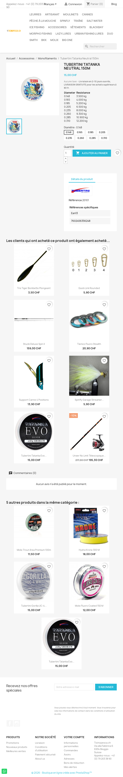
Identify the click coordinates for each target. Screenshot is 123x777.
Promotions (12, 742)
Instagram (17, 723)
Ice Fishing (36, 27)
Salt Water (94, 21)
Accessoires (57, 27)
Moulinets (70, 14)
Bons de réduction (74, 762)
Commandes (71, 750)
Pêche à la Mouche (42, 21)
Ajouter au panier (92, 153)
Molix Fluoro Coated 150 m (89, 605)
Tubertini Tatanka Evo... (34, 455)
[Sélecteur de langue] (51, 4)
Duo (110, 33)
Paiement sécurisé (45, 754)
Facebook (10, 723)
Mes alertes (70, 767)
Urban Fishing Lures (89, 33)
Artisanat (52, 14)
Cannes (87, 14)
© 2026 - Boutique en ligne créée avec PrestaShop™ (61, 772)
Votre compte (74, 737)
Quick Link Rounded (89, 288)
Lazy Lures (63, 33)
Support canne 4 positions (34, 399)
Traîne (78, 21)
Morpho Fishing (40, 33)
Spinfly (65, 21)
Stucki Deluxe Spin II (34, 343)
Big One (67, 40)
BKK (44, 40)
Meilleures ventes (16, 751)
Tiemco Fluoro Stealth (89, 343)
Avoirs (67, 754)
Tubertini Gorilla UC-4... (34, 605)
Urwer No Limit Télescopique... (89, 455)
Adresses (69, 758)
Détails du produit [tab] (82, 179)
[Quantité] (68, 153)
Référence (75, 200)
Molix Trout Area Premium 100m (34, 549)
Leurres (35, 14)
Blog (114, 4)
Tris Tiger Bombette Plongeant (34, 288)
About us (40, 758)
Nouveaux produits (16, 747)
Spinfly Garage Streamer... (89, 399)
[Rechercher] (100, 46)
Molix (54, 40)
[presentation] (78, 698)
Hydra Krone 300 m (89, 549)
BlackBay (96, 27)
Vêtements (78, 27)
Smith (33, 40)
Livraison (40, 742)
